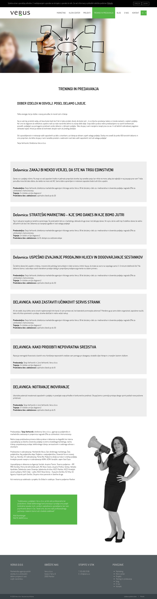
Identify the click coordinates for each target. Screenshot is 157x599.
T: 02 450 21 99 (83, 571)
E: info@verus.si (84, 574)
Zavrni (145, 4)
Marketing (61, 13)
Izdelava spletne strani (130, 596)
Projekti (87, 13)
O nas (126, 13)
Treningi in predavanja (103, 13)
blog (119, 13)
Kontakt (135, 13)
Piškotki (110, 3)
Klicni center (74, 13)
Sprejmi (137, 4)
